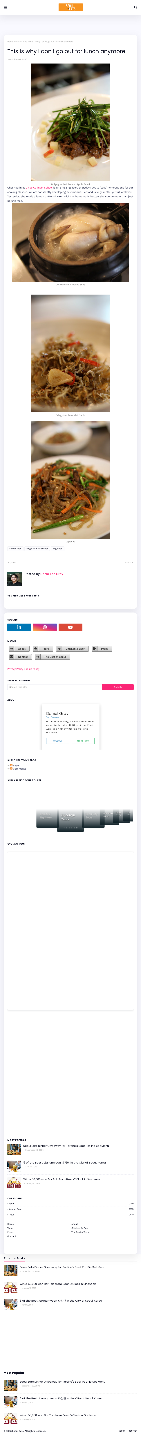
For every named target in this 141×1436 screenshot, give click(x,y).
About (21, 648)
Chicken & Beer (75, 648)
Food (71, 1203)
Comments (18, 768)
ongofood (57, 548)
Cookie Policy (31, 669)
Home (10, 41)
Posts (14, 765)
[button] (64, 827)
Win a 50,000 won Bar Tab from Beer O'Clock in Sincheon (61, 1179)
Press (104, 648)
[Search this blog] (54, 687)
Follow (57, 741)
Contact (23, 656)
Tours (45, 648)
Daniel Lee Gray (51, 574)
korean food (21, 41)
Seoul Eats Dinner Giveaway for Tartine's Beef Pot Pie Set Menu (66, 1146)
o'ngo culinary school (37, 548)
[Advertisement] (18, 1074)
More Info (83, 741)
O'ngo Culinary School (39, 187)
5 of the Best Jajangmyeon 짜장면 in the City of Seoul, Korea (64, 1162)
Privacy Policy (15, 669)
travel (71, 1214)
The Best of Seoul (55, 656)
